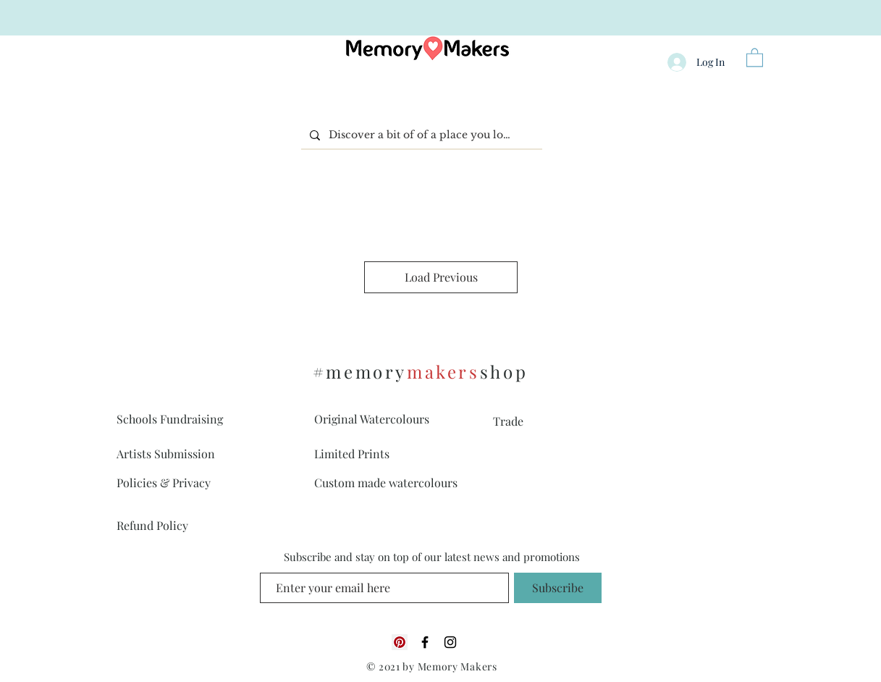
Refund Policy (152, 525)
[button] (754, 57)
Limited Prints (351, 453)
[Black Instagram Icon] (450, 642)
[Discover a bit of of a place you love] (420, 135)
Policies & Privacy (164, 482)
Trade (508, 421)
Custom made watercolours (386, 482)
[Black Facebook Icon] (425, 642)
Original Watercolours (371, 418)
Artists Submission (166, 453)
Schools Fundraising (170, 418)
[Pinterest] (400, 642)
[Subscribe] (558, 588)
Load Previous (441, 277)
